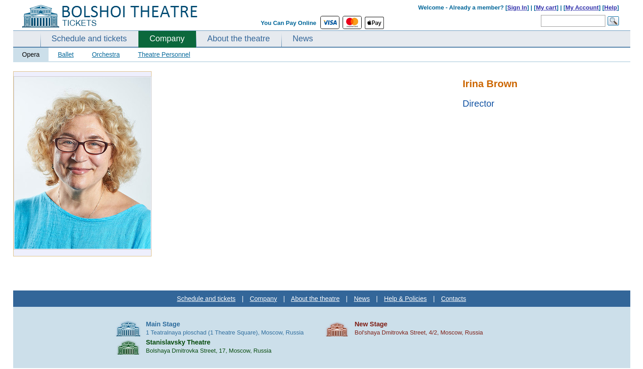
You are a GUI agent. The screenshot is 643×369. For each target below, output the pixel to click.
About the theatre (238, 38)
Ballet (66, 54)
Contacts (453, 298)
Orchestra (105, 54)
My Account (582, 7)
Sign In (517, 7)
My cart (546, 7)
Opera (31, 54)
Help (610, 7)
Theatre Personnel (164, 54)
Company (167, 38)
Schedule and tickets (89, 38)
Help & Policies (405, 298)
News (303, 38)
